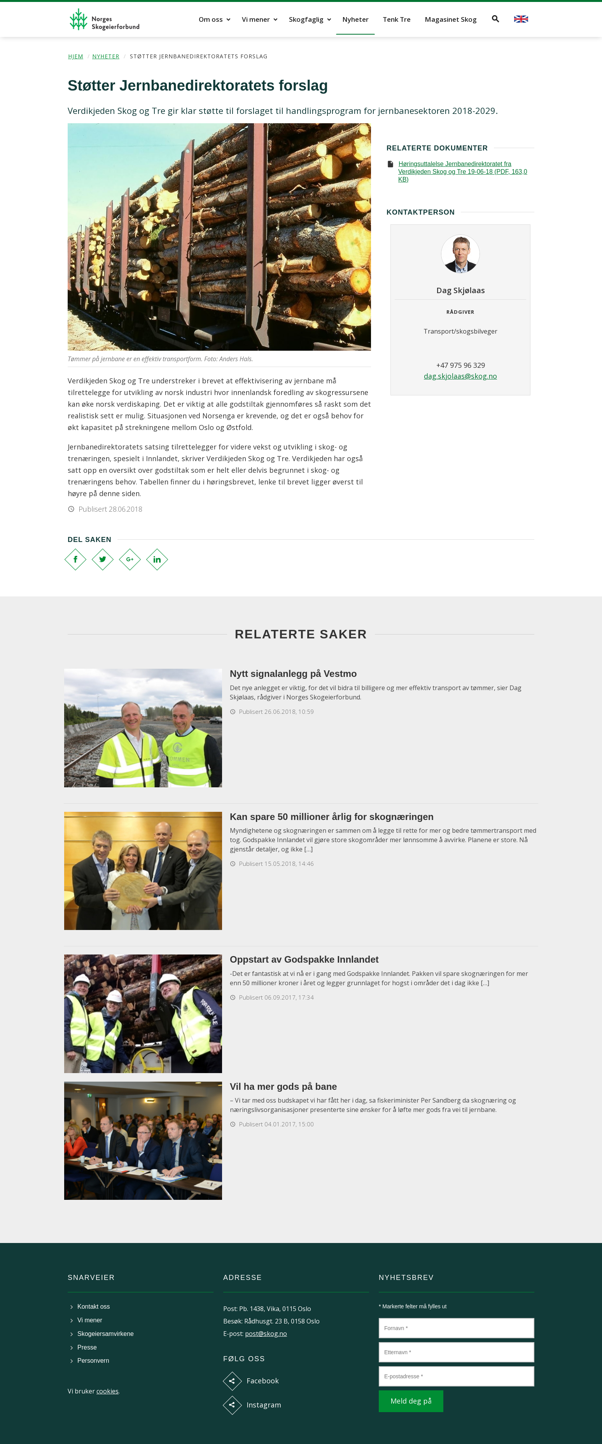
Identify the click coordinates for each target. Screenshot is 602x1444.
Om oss (211, 19)
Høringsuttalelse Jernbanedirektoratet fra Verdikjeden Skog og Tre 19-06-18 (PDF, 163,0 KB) (462, 172)
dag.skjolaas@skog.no (460, 376)
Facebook (263, 1380)
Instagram (264, 1404)
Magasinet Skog (451, 19)
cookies (107, 1391)
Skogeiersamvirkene (105, 1333)
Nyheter (355, 19)
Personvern (93, 1360)
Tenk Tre (397, 19)
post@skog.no (266, 1333)
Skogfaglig (306, 19)
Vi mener (256, 19)
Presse (87, 1347)
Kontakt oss (93, 1306)
